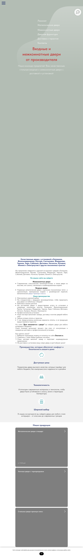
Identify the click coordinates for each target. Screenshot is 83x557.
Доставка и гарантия (48, 38)
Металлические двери (49, 25)
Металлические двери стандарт (30, 431)
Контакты (42, 43)
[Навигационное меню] (3, 3)
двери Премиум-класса (37, 293)
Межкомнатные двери (49, 29)
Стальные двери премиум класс (30, 511)
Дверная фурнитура (48, 34)
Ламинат (42, 20)
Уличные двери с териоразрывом (31, 471)
